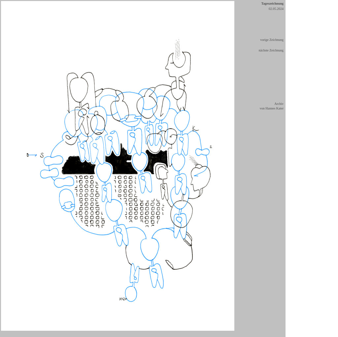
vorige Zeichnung (272, 40)
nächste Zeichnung (271, 50)
